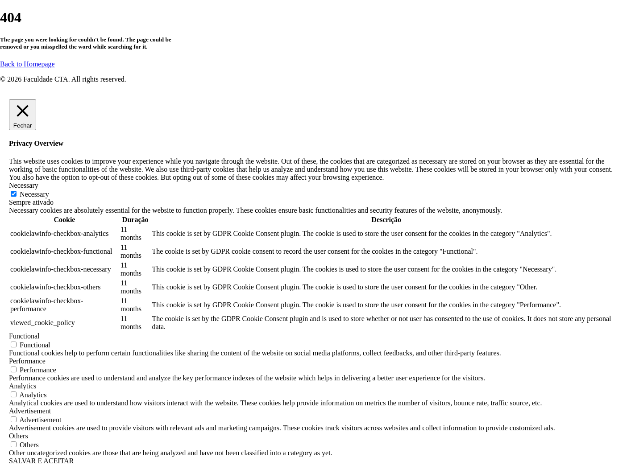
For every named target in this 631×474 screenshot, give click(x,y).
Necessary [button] (23, 185)
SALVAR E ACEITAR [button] (41, 461)
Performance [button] (27, 361)
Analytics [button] (22, 386)
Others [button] (18, 436)
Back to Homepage (27, 64)
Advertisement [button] (30, 411)
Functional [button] (24, 336)
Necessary (34, 194)
